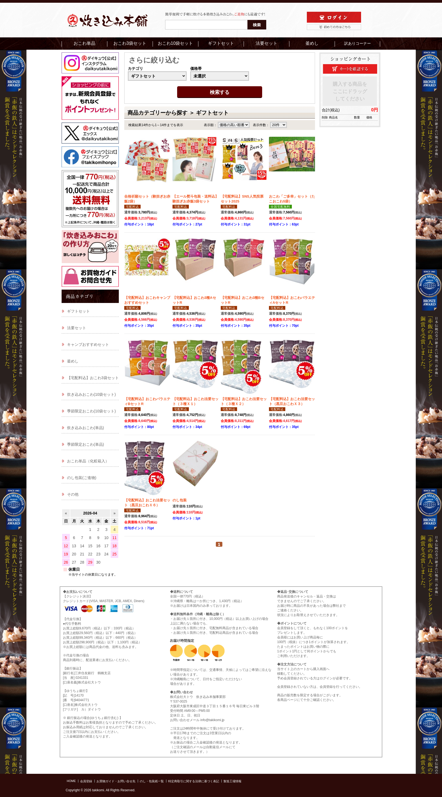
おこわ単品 (84, 43)
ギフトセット (221, 43)
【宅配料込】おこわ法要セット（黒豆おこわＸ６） (147, 502)
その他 (72, 494)
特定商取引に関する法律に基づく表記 (193, 781)
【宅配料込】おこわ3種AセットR (194, 300)
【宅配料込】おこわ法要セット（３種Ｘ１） (195, 401)
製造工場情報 (232, 781)
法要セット (266, 43)
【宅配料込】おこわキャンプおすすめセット (147, 300)
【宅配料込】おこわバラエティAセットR (292, 300)
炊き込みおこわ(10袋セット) (91, 394)
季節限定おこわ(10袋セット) (91, 411)
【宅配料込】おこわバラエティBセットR (147, 401)
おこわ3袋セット (129, 43)
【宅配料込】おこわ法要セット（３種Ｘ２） (244, 401)
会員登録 (86, 781)
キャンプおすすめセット (88, 344)
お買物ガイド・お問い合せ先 (115, 781)
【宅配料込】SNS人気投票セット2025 (242, 198)
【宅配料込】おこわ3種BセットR (242, 300)
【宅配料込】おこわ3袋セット (93, 378)
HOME (71, 781)
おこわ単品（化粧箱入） (88, 461)
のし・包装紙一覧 (152, 781)
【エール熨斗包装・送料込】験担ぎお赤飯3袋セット (195, 198)
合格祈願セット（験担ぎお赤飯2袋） (147, 198)
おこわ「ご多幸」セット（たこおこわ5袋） (292, 198)
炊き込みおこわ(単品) (85, 428)
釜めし (312, 43)
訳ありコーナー (357, 43)
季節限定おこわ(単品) (85, 444)
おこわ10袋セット (175, 43)
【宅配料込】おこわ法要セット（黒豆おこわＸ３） (292, 401)
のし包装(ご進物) (81, 477)
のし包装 (179, 500)
